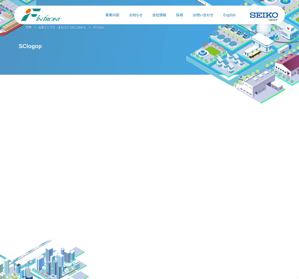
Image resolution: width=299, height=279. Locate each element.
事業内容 (112, 14)
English (229, 14)
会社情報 (159, 14)
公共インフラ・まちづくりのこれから (62, 27)
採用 (179, 14)
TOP (28, 27)
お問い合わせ (203, 14)
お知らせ (135, 14)
